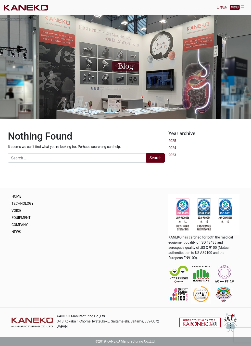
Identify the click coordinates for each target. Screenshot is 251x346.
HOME (16, 196)
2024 (172, 148)
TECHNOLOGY (23, 203)
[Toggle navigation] (237, 7)
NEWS (16, 232)
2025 (172, 141)
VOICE (16, 211)
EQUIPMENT (21, 218)
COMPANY (20, 225)
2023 (172, 155)
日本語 (221, 7)
